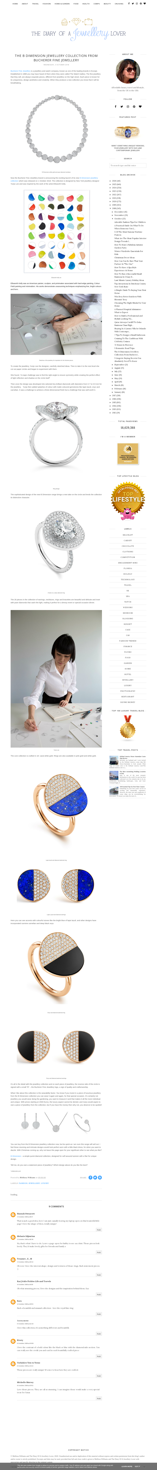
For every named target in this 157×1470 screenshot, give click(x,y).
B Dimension (16, 1156)
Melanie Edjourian (26, 1236)
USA (128, 596)
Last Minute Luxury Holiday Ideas (129, 280)
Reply (99, 1230)
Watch (127, 602)
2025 (114, 184)
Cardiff (128, 541)
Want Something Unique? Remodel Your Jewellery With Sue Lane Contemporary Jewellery (127, 148)
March (117, 385)
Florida (128, 568)
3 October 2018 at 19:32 (25, 1262)
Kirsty (20, 1340)
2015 (114, 402)
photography (127, 691)
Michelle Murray (25, 1382)
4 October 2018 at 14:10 (25, 1284)
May (116, 378)
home (128, 669)
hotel (127, 674)
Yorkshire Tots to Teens (28, 1363)
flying (128, 652)
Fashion (23, 1183)
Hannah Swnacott (26, 1214)
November (119, 215)
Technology (128, 580)
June (116, 375)
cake (127, 630)
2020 (114, 201)
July (116, 371)
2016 (114, 399)
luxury (45, 1183)
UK (128, 591)
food (128, 658)
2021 (114, 198)
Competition (128, 557)
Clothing (128, 552)
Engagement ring (128, 563)
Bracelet (128, 535)
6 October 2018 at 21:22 (25, 1366)
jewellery (34, 1183)
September (119, 364)
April (116, 382)
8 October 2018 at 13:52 (25, 1385)
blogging (128, 619)
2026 (114, 181)
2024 (114, 187)
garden (128, 663)
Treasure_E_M (24, 1259)
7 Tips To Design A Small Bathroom (129, 335)
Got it (137, 1466)
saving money (127, 702)
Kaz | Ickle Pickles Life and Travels (34, 1281)
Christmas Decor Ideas (124, 257)
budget (128, 624)
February (118, 388)
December (119, 212)
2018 (114, 208)
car (128, 635)
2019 (114, 205)
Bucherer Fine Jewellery (20, 71)
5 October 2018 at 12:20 (25, 1324)
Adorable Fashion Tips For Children (130, 222)
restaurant (127, 697)
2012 (114, 413)
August (117, 368)
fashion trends (127, 641)
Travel (128, 585)
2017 (114, 395)
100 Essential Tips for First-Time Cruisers (132, 787)
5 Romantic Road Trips (124, 348)
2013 (114, 409)
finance (128, 646)
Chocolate (128, 546)
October (118, 218)
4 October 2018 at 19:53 (25, 1304)
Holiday (127, 574)
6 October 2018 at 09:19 (25, 1343)
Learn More (127, 1466)
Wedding (128, 607)
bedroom (128, 613)
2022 (114, 194)
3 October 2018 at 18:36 (25, 1239)
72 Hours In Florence (123, 345)
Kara (19, 1301)
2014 (114, 406)
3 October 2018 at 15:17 (25, 1217)
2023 (114, 191)
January (117, 392)
